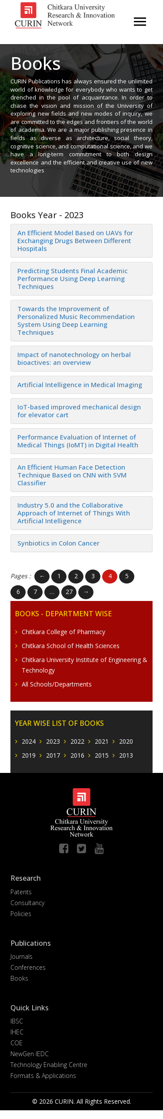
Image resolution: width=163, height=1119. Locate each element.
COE (16, 1043)
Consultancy (27, 903)
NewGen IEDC (29, 1054)
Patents (21, 892)
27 (69, 591)
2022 (77, 741)
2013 (126, 755)
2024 (29, 741)
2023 (53, 741)
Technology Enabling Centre (48, 1065)
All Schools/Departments (57, 684)
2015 (102, 755)
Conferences (28, 967)
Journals (21, 956)
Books (19, 978)
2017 (53, 755)
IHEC (16, 1032)
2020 (126, 741)
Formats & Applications (43, 1075)
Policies (20, 914)
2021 (102, 741)
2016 (77, 755)
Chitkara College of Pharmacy (63, 632)
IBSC (16, 1021)
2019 (29, 755)
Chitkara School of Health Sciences (71, 646)
